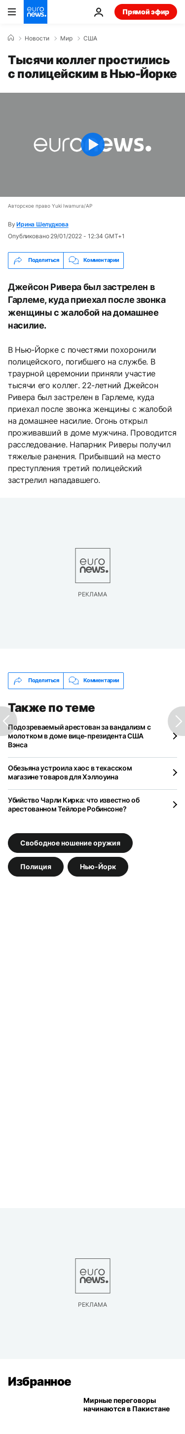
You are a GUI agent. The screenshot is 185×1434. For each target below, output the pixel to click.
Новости (37, 38)
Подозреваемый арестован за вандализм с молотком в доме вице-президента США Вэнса (79, 736)
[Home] (11, 38)
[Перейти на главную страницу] (35, 12)
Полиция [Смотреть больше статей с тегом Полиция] (35, 866)
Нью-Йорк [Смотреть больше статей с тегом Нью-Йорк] (98, 866)
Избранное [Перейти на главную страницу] (40, 1381)
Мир (66, 38)
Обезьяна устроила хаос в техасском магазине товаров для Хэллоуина (70, 772)
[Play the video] (92, 145)
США (90, 38)
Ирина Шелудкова (42, 224)
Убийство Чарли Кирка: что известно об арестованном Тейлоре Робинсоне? (74, 804)
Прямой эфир (145, 11)
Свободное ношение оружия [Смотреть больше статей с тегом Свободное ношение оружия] (70, 843)
